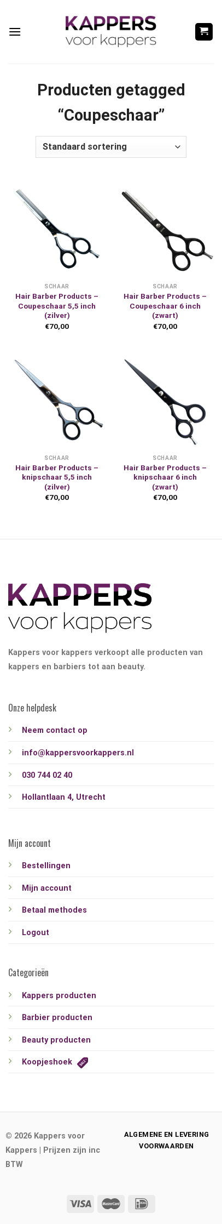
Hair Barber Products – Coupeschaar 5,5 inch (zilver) (56, 306)
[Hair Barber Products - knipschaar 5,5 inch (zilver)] (57, 400)
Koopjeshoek (55, 1062)
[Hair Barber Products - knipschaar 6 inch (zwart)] (165, 400)
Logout (35, 932)
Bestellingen (46, 865)
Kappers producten (59, 995)
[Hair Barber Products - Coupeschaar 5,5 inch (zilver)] (57, 228)
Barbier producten (57, 1017)
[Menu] (14, 31)
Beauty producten (56, 1040)
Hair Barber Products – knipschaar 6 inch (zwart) (165, 477)
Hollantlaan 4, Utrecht (64, 797)
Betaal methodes (54, 910)
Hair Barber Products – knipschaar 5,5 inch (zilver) (56, 477)
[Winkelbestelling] (111, 147)
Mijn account (47, 888)
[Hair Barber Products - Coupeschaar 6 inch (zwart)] (165, 228)
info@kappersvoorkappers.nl (78, 753)
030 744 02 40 (47, 775)
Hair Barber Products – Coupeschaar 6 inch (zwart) (165, 306)
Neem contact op (54, 730)
